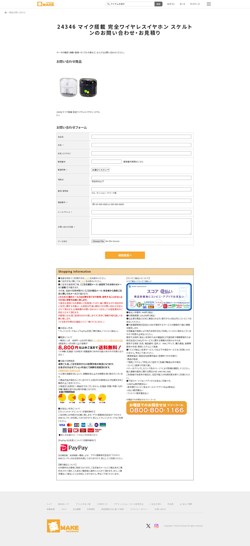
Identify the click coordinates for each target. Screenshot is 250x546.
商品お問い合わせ (17, 12)
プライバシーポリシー (139, 509)
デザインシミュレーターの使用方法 (128, 504)
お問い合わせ (160, 509)
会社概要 (77, 509)
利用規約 (91, 509)
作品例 (170, 504)
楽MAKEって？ (64, 504)
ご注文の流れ (155, 504)
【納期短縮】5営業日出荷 (69, 370)
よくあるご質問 (186, 504)
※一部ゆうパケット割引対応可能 (108, 340)
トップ (49, 504)
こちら (87, 278)
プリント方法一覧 (83, 504)
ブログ (64, 509)
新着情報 (51, 509)
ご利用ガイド (102, 504)
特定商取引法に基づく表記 (112, 509)
